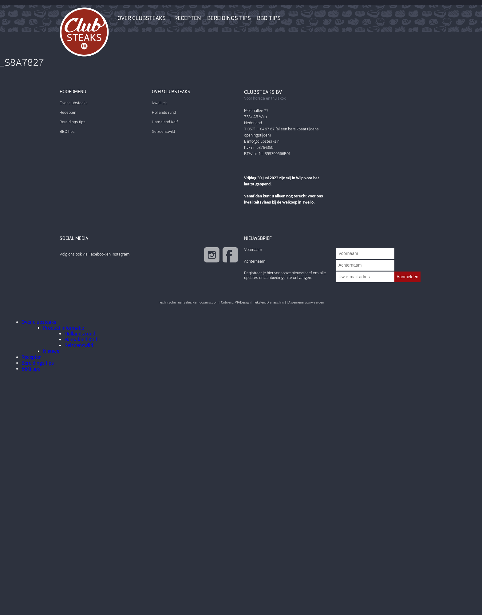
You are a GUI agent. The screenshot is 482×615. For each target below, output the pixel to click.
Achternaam (255, 261)
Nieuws (51, 351)
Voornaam (253, 249)
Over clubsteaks (141, 18)
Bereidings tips (229, 18)
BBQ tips (269, 18)
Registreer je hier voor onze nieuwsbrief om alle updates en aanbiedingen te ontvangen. (285, 275)
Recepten (187, 18)
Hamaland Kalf (165, 122)
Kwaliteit (159, 103)
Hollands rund (164, 112)
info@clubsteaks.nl (263, 141)
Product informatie (63, 328)
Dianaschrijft (276, 302)
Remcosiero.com (205, 302)
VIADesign (243, 302)
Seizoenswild (163, 131)
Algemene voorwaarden (306, 302)
